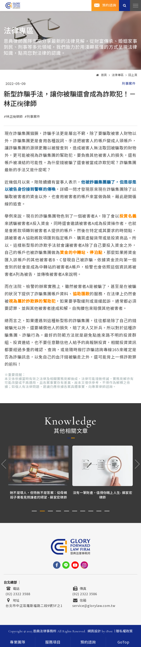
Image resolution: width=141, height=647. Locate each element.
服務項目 (53, 642)
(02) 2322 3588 (18, 593)
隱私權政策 (124, 631)
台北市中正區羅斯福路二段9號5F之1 (34, 605)
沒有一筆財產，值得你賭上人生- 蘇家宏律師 (102, 494)
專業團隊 (17, 642)
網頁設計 (94, 631)
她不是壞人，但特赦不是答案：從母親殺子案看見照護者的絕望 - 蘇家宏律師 (38, 494)
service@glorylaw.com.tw (93, 605)
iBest (109, 631)
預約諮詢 (109, 5)
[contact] (88, 642)
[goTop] (123, 642)
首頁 (101, 75)
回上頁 (133, 75)
